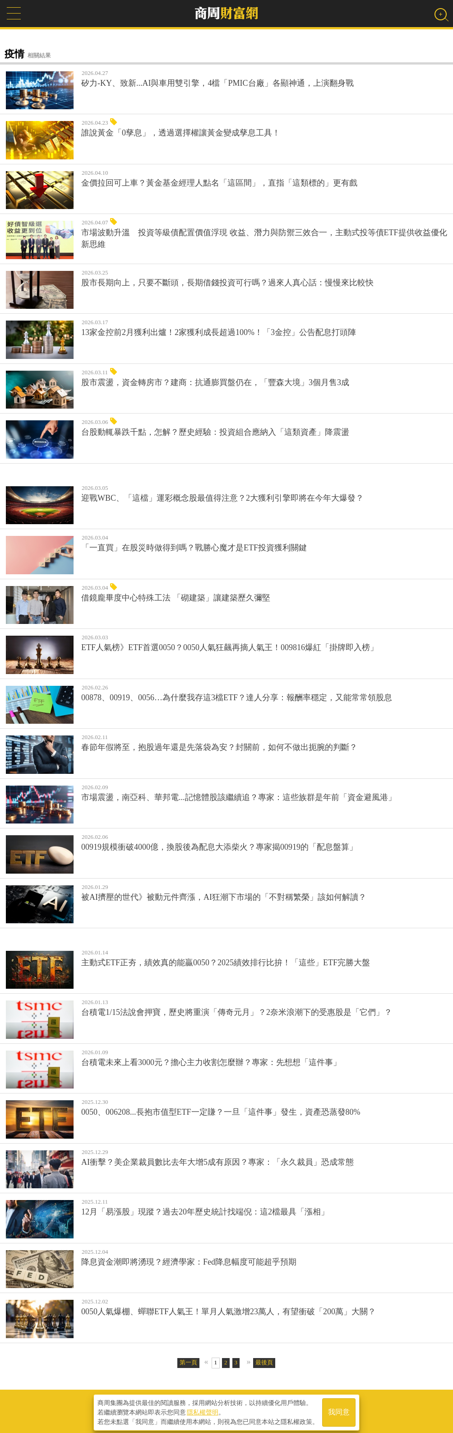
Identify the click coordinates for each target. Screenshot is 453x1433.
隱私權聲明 (202, 1410)
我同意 (339, 1411)
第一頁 (188, 1362)
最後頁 (264, 1362)
